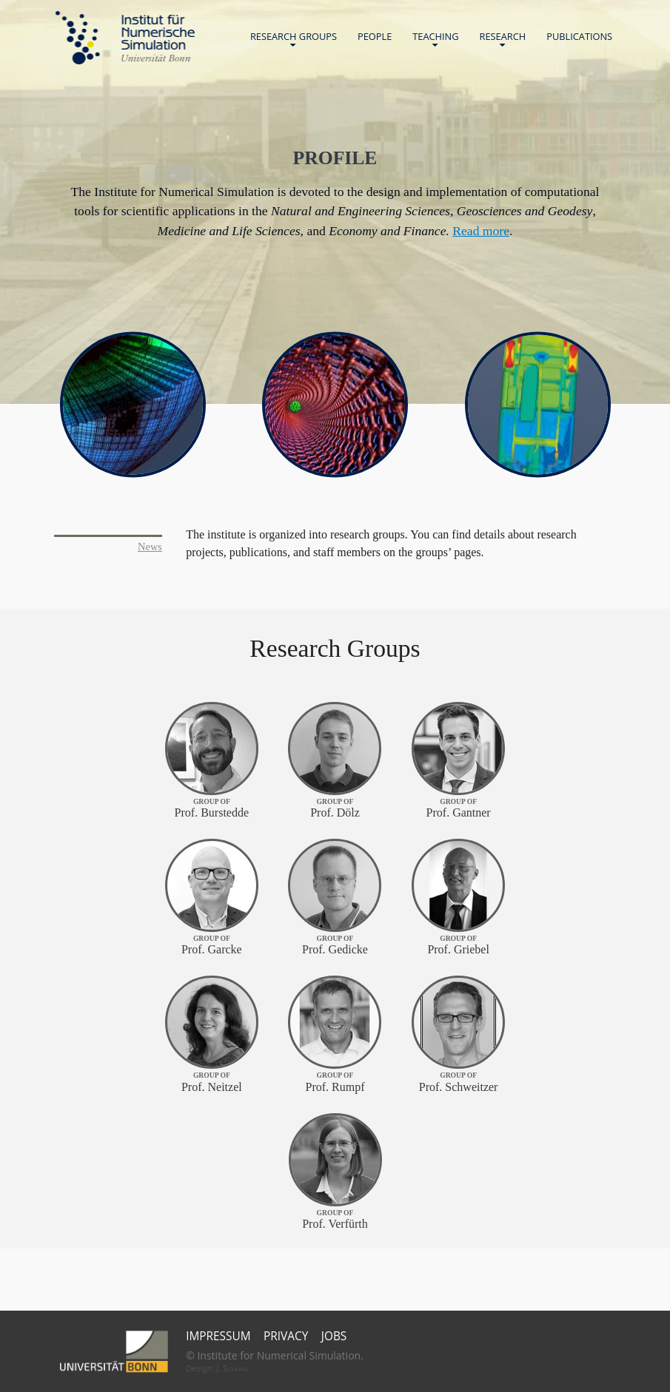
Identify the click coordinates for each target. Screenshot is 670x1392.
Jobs (334, 1336)
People (375, 36)
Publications (579, 36)
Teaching (435, 40)
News (150, 547)
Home (125, 37)
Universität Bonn (155, 58)
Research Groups (293, 40)
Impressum (218, 1336)
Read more (480, 230)
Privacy (286, 1336)
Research (503, 40)
